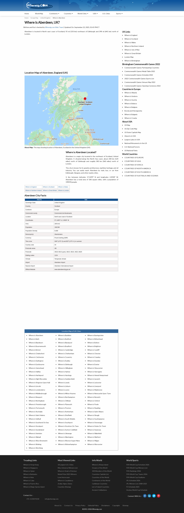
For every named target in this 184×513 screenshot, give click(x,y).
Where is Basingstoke (95, 335)
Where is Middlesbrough (38, 393)
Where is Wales (63, 187)
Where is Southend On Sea (39, 422)
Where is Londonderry (37, 390)
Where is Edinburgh (65, 364)
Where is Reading (93, 408)
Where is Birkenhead (95, 339)
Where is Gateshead (36, 368)
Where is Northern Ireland (33, 190)
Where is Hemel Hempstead (97, 375)
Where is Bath (34, 339)
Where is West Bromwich (38, 441)
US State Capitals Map (133, 132)
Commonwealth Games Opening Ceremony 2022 (143, 86)
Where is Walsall (35, 437)
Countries (67, 14)
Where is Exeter (93, 364)
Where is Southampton (95, 419)
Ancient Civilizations (99, 490)
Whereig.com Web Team (54, 27)
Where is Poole (93, 404)
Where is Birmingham (132, 61)
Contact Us (68, 505)
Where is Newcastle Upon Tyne (99, 393)
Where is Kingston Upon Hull (39, 383)
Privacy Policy (80, 505)
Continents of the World (101, 480)
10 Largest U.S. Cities (65, 465)
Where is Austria (131, 100)
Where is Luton (63, 390)
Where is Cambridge (65, 350)
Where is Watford (93, 437)
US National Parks (131, 150)
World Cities (82, 14)
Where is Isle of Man (132, 50)
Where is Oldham (64, 401)
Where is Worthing (36, 448)
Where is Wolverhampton (67, 444)
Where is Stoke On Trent (96, 426)
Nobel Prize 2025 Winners (67, 474)
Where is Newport (35, 397)
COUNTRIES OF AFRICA (134, 165)
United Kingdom (45, 18)
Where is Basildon (64, 335)
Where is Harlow (64, 372)
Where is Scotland (48, 187)
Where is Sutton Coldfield (67, 430)
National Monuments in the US (136, 143)
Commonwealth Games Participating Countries (142, 68)
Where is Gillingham (65, 368)
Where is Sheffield (65, 415)
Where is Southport (65, 422)
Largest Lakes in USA (132, 140)
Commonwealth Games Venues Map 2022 (140, 82)
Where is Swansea (94, 430)
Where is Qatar (29, 471)
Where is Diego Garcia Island (33, 487)
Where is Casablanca (65, 480)
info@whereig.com (51, 499)
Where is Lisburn (64, 386)
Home (27, 14)
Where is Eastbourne (36, 364)
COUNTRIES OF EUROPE (134, 158)
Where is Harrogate (94, 372)
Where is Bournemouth (37, 346)
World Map (39, 14)
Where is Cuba (28, 480)
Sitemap (125, 505)
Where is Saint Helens (37, 415)
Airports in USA (130, 136)
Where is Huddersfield (66, 379)
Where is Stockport (36, 426)
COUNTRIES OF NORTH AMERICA (138, 168)
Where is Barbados (30, 474)
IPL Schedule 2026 (133, 480)
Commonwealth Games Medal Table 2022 (140, 71)
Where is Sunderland (36, 430)
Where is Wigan (93, 441)
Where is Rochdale (35, 412)
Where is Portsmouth (37, 408)
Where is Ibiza (28, 477)
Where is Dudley (64, 361)
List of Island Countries (100, 487)
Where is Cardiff (93, 350)
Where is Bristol (34, 350)
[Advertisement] (71, 53)
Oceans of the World (99, 468)
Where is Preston (64, 408)
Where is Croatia (131, 118)
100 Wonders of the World (102, 471)
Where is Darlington (36, 361)
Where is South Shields (66, 419)
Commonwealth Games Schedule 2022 (139, 75)
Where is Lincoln (35, 386)
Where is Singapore (30, 468)
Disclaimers (105, 505)
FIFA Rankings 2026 (133, 471)
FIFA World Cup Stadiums (135, 477)
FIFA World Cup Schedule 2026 (137, 465)
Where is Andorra (131, 96)
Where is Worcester (94, 444)
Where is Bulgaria (131, 114)
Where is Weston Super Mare (69, 441)
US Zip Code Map (131, 129)
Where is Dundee (93, 361)
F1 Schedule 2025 (132, 487)
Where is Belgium (131, 107)
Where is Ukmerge (65, 433)
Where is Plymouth (65, 404)
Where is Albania (131, 93)
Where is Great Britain (50, 190)
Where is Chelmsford (36, 353)
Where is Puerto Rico (31, 484)
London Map (129, 57)
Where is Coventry (65, 357)
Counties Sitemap (64, 487)
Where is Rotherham (65, 412)
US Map (127, 125)
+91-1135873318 (32, 499)
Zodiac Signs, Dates (65, 484)
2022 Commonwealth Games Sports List (139, 79)
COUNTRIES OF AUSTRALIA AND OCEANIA (141, 176)
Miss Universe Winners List (68, 468)
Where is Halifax (35, 372)
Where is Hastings (65, 375)
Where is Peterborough (37, 404)
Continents (53, 14)
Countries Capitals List (100, 474)
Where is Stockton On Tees (68, 426)
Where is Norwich (93, 397)
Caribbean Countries (99, 484)
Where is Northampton (66, 397)
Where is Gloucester (95, 368)
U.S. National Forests (132, 147)
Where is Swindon (35, 433)
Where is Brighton (94, 346)
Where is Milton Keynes (67, 393)
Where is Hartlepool (36, 375)
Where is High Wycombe (38, 379)
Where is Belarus (131, 103)
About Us (57, 505)
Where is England (31, 187)
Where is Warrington (65, 437)
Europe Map (34, 18)
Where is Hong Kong (31, 465)
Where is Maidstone (94, 390)
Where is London (63, 190)
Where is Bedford (64, 339)
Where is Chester (93, 353)
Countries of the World (100, 477)
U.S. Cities (106, 14)
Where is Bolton (93, 343)
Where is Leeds (63, 383)
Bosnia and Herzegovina (133, 111)
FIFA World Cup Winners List (137, 468)
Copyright (116, 505)
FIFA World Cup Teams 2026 (136, 474)
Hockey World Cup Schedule (136, 490)
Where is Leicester (94, 383)
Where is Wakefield (94, 433)
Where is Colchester (36, 357)
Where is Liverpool (94, 386)
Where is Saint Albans (95, 412)
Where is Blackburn (36, 343)
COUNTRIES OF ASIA (133, 161)
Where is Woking (35, 444)
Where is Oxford (93, 401)
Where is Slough (93, 415)
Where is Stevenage (94, 422)
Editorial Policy (93, 505)
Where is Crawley (93, 357)
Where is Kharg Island (100, 465)
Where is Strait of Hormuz (67, 471)
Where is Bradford (64, 346)
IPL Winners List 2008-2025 (136, 484)
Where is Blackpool (65, 343)
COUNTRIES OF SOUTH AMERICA (138, 172)
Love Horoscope (64, 477)
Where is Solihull (35, 419)
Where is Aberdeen (36, 335)
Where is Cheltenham (66, 353)
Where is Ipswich (93, 379)
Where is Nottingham (36, 401)
